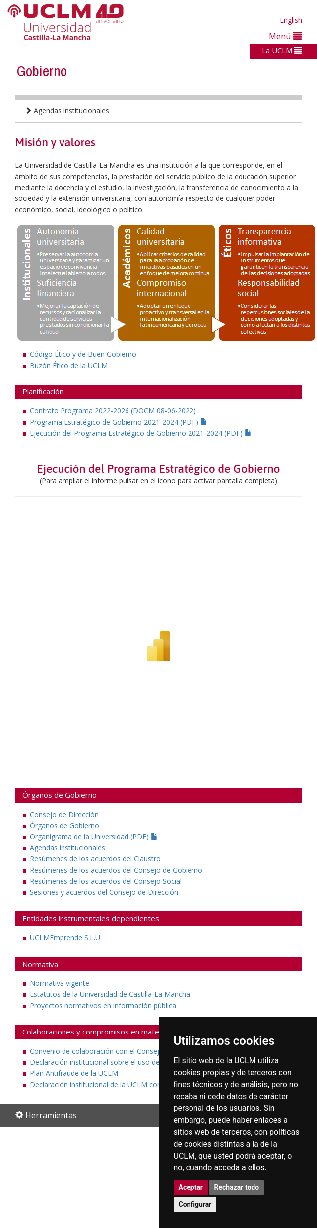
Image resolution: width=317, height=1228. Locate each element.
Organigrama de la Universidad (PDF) (94, 836)
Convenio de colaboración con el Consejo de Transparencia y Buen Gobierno (153, 1051)
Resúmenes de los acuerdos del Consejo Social (106, 881)
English (291, 20)
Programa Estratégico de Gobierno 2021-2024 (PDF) (118, 422)
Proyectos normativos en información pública (103, 1005)
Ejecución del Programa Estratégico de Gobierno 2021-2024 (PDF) (141, 433)
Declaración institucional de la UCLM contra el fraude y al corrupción (140, 1084)
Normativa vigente (59, 983)
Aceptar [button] (191, 1187)
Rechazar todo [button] (236, 1187)
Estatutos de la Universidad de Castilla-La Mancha (110, 994)
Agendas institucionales (67, 110)
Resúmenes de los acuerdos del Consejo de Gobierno (116, 870)
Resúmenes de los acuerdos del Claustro (95, 858)
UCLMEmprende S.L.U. (66, 937)
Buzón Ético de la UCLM (69, 365)
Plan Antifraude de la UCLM (74, 1073)
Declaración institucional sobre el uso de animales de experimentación (143, 1062)
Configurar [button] (195, 1204)
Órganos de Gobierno (64, 825)
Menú (285, 36)
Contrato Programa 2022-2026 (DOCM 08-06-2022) (113, 410)
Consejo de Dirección (64, 814)
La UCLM (282, 50)
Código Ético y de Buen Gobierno (83, 354)
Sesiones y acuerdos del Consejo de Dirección (104, 892)
